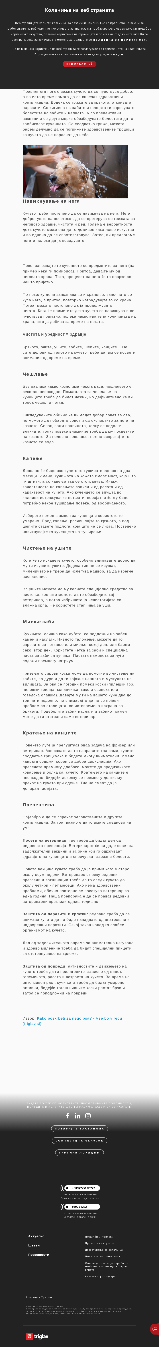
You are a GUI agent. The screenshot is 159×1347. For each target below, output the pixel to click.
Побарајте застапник (79, 1128)
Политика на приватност (102, 1256)
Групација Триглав (39, 1297)
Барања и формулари (100, 1276)
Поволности (38, 1254)
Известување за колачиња (104, 1249)
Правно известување (100, 1243)
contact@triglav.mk (79, 1140)
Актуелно (36, 1236)
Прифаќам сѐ (79, 63)
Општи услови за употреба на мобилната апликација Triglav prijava (106, 1266)
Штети (34, 1245)
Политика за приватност (119, 40)
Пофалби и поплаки (99, 1236)
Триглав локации (79, 1152)
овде (118, 54)
